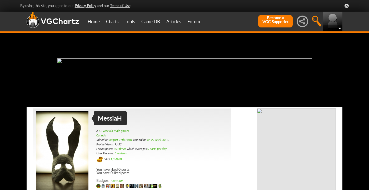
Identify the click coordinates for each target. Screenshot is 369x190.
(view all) (116, 181)
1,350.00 (116, 159)
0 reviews (121, 153)
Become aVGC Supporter (275, 20)
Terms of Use (120, 5)
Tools (130, 21)
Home (94, 21)
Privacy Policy (85, 5)
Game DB (150, 21)
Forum (193, 21)
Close (347, 6)
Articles (173, 21)
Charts (112, 21)
